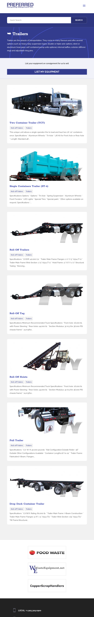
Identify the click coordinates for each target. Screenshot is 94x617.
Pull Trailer (16, 440)
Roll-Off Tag (17, 313)
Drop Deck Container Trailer (27, 503)
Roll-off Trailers (17, 128)
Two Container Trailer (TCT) (27, 122)
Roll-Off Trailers (19, 249)
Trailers (29, 128)
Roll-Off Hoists (18, 377)
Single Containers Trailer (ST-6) (29, 186)
